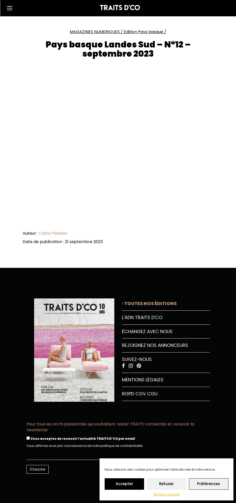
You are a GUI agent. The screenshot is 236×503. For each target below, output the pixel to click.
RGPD (128, 394)
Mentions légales (167, 494)
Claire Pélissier (53, 233)
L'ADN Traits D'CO (142, 317)
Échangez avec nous (147, 331)
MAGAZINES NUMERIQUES (95, 32)
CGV (140, 394)
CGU (152, 394)
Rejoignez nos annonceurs (155, 345)
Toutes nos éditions (149, 303)
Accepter (124, 483)
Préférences (208, 483)
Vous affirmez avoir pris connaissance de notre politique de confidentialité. (84, 446)
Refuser (166, 483)
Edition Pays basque (143, 32)
